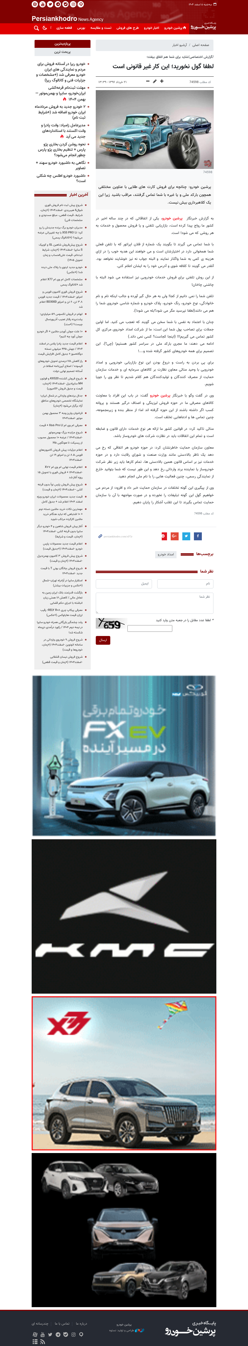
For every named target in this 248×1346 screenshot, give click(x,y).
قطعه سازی (64, 28)
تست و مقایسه (100, 28)
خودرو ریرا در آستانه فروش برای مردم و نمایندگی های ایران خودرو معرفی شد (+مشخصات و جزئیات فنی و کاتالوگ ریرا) (60, 72)
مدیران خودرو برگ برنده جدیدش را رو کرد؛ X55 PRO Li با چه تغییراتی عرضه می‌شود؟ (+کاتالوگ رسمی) (60, 232)
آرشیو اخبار (180, 45)
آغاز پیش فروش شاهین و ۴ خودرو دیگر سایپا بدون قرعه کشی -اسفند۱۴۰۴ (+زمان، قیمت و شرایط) (60, 531)
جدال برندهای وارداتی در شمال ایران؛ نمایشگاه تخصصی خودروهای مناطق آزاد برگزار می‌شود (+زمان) (61, 401)
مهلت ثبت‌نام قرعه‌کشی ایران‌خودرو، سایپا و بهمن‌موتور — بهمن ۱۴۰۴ (60, 93)
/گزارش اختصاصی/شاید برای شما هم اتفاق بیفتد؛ (180, 57)
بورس (81, 28)
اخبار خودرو (151, 28)
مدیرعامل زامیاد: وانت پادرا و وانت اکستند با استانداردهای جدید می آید (63, 131)
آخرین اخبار (78, 195)
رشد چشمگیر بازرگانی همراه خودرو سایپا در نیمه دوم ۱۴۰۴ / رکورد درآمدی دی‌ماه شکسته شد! (60, 627)
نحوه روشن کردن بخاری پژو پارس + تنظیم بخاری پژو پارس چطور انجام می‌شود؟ (61, 149)
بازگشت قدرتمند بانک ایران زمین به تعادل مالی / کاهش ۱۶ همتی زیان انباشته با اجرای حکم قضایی (62, 598)
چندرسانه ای (40, 1323)
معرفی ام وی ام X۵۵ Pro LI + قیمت (61, 425)
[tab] (62, 44)
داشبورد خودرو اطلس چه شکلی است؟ (60, 179)
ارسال (103, 640)
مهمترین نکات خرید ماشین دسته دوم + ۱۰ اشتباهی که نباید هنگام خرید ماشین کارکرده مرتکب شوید (61, 514)
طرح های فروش (128, 28)
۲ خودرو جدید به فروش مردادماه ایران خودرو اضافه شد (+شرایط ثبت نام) (60, 112)
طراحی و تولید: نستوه (126, 1331)
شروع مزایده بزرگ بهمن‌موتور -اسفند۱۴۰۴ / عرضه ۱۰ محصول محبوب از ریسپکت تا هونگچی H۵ (60, 437)
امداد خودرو (166, 554)
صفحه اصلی (201, 45)
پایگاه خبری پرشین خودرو (203, 20)
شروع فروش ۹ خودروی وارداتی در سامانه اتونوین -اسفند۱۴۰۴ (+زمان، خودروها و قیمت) (62, 645)
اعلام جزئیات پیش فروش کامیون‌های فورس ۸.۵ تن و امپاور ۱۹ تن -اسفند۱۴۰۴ (61, 455)
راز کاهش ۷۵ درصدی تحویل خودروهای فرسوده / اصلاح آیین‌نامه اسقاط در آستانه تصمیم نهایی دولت (60, 366)
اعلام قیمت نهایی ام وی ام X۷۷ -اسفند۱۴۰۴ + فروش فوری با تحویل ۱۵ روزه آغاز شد (60, 472)
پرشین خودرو (175, 28)
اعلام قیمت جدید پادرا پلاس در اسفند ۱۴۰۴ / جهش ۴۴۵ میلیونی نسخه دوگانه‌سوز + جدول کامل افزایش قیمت (60, 349)
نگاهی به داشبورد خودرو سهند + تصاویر (60, 166)
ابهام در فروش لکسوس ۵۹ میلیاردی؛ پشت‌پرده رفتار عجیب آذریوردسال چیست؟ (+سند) (61, 319)
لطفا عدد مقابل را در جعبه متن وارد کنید (185, 620)
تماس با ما (62, 1323)
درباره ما (81, 1323)
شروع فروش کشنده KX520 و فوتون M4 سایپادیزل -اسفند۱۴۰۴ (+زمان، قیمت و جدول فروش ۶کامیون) (61, 383)
